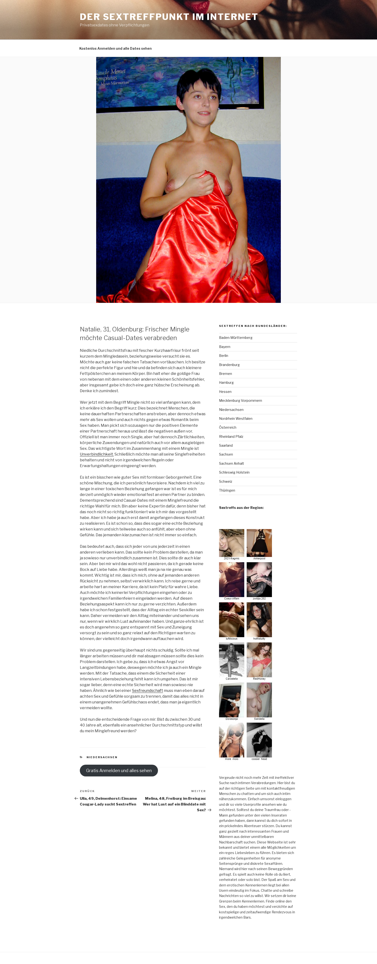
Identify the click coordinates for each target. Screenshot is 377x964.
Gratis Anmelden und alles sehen (119, 770)
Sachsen (226, 454)
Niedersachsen (102, 757)
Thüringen (227, 490)
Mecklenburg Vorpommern (240, 400)
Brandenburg (229, 365)
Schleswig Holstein (234, 472)
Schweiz (225, 481)
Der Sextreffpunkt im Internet (169, 17)
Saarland (226, 445)
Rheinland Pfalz (231, 436)
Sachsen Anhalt (231, 463)
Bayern (224, 347)
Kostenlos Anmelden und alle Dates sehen (115, 48)
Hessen (225, 392)
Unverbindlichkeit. (97, 454)
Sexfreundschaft (147, 690)
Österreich (227, 427)
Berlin (223, 356)
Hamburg (226, 382)
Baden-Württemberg (235, 338)
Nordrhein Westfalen (235, 418)
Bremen (225, 374)
